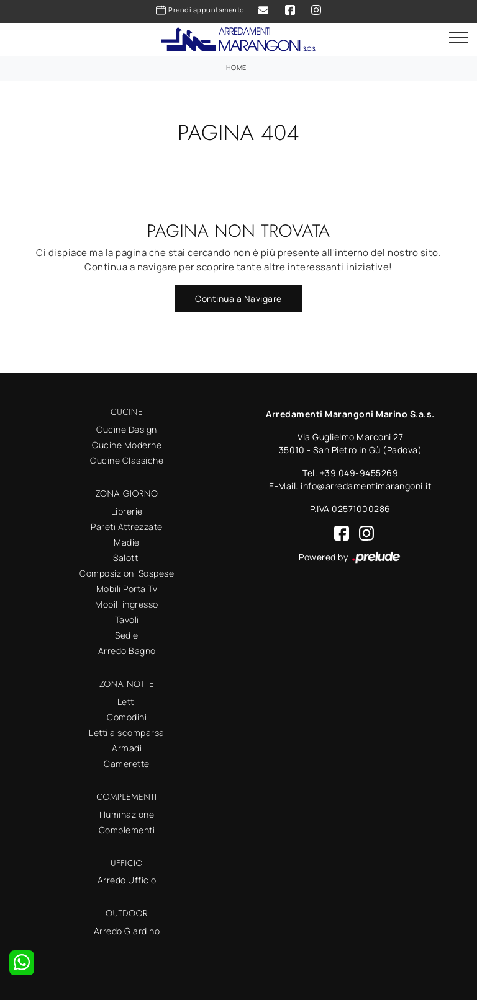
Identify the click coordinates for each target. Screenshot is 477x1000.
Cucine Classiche (126, 460)
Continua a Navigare (238, 298)
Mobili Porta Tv (127, 589)
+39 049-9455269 (359, 473)
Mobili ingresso (126, 604)
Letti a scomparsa (127, 732)
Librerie (127, 511)
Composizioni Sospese (127, 573)
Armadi (127, 748)
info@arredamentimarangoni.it (366, 486)
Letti (127, 701)
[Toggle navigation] (458, 38)
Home (236, 67)
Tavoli (127, 620)
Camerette (127, 763)
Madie (127, 542)
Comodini (127, 717)
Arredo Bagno (127, 651)
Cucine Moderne (126, 445)
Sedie (127, 635)
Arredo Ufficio (127, 880)
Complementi (127, 830)
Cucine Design (126, 429)
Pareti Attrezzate (127, 527)
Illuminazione (127, 814)
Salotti (126, 558)
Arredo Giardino (127, 931)
